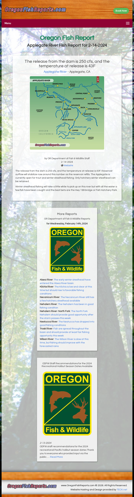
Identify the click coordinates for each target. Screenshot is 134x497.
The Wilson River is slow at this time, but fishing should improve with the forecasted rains (64, 342)
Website (68, 165)
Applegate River (55, 71)
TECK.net (122, 489)
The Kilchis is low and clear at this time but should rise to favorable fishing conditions (66, 290)
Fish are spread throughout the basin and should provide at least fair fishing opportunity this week (64, 332)
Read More (56, 457)
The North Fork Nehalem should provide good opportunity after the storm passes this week (66, 314)
